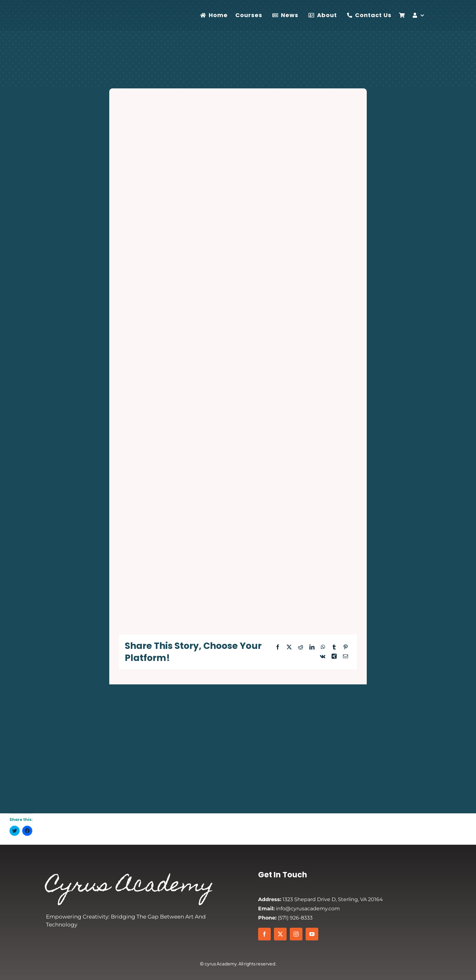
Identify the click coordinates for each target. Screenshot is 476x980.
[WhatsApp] (323, 647)
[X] (289, 647)
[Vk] (322, 656)
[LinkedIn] (312, 647)
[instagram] (296, 934)
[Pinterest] (345, 647)
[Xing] (334, 656)
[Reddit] (300, 647)
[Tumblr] (334, 647)
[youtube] (312, 934)
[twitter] (280, 934)
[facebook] (264, 934)
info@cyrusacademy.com (299, 909)
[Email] (345, 656)
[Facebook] (277, 647)
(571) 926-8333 (285, 918)
